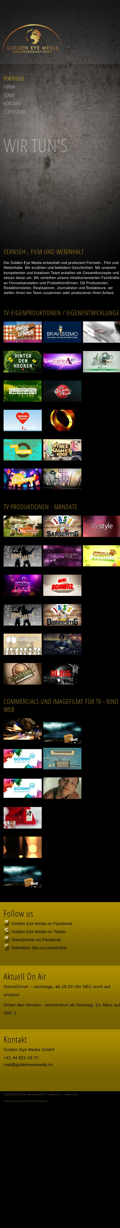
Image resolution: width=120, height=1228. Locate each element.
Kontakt (12, 103)
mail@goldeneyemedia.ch (28, 1064)
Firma (9, 86)
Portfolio (14, 78)
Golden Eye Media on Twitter (38, 931)
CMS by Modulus (38, 1101)
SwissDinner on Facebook (36, 939)
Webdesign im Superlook (16, 1101)
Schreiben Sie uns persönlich (39, 947)
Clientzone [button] (15, 111)
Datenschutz (72, 1094)
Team (9, 95)
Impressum (55, 1094)
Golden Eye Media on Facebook (41, 923)
